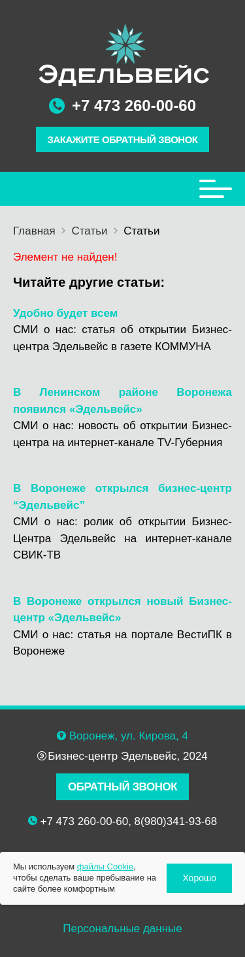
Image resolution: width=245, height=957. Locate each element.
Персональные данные (122, 928)
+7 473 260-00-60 (134, 105)
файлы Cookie (105, 866)
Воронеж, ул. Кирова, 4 (128, 736)
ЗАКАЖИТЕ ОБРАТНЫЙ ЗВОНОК (123, 139)
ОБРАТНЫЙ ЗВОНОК (122, 787)
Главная (34, 231)
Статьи (89, 231)
